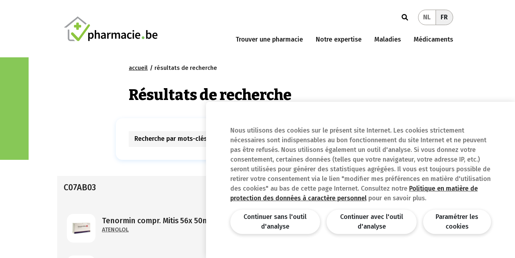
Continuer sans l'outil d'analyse (275, 221)
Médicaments (433, 39)
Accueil (138, 67)
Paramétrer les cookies (457, 221)
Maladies (387, 39)
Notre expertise (339, 39)
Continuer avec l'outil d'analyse (371, 221)
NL (427, 17)
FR (444, 17)
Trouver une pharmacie (269, 39)
